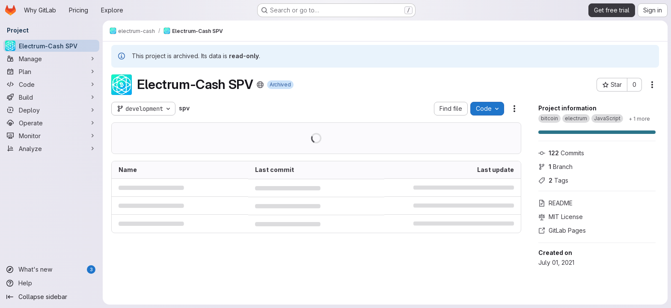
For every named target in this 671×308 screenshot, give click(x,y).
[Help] (51, 283)
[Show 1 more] (639, 118)
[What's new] (51, 269)
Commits (561, 153)
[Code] (51, 84)
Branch (555, 166)
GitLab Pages (562, 230)
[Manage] (51, 59)
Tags (553, 180)
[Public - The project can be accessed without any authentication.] (260, 84)
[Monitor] (51, 136)
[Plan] (51, 71)
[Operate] (51, 123)
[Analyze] (51, 148)
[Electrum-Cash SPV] (51, 46)
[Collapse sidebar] (51, 297)
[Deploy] (51, 110)
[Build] (51, 97)
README (555, 203)
